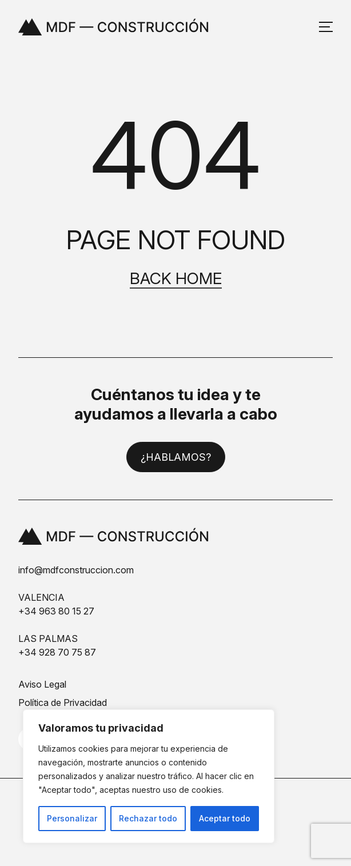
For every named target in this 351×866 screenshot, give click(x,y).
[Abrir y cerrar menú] (326, 27)
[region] (148, 776)
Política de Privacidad (62, 702)
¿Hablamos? (176, 457)
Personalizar (72, 818)
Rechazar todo (148, 818)
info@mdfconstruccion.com (76, 570)
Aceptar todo (224, 818)
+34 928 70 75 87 (57, 652)
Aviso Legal (42, 684)
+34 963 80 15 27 (56, 611)
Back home (176, 278)
